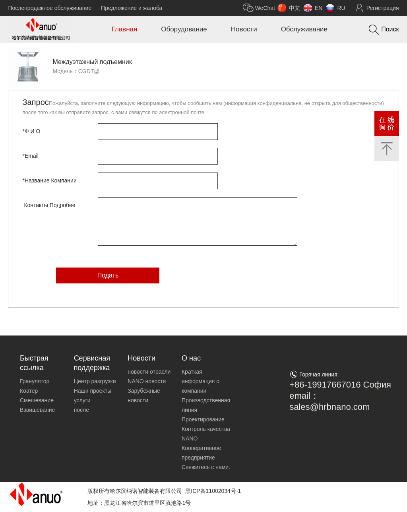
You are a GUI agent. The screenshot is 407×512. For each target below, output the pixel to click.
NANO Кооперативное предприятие (201, 448)
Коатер (29, 391)
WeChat (265, 8)
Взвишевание (37, 410)
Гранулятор (34, 381)
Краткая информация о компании (200, 381)
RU (341, 8)
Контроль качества (206, 429)
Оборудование (184, 29)
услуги (82, 400)
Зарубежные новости (144, 395)
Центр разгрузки (95, 381)
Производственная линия (206, 405)
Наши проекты (93, 391)
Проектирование (203, 419)
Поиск (390, 29)
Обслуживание (304, 29)
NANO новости (147, 381)
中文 (294, 8)
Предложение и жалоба (131, 8)
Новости (244, 29)
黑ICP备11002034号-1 (213, 491)
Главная (124, 29)
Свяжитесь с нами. (206, 467)
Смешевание (37, 400)
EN (318, 8)
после (81, 410)
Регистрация (382, 8)
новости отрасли (149, 371)
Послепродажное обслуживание (49, 8)
